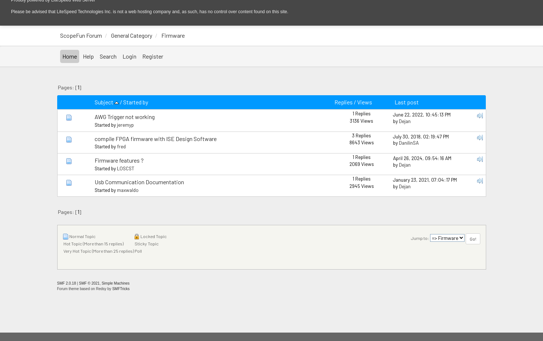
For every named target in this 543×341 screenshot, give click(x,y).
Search (108, 56)
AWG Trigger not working (125, 116)
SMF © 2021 (89, 283)
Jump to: (420, 238)
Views (364, 102)
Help (88, 56)
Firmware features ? (119, 160)
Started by (135, 102)
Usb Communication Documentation (139, 181)
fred (121, 146)
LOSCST (125, 168)
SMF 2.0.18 (66, 283)
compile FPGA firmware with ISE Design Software (156, 138)
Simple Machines (115, 283)
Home (69, 56)
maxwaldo (128, 190)
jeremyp (125, 125)
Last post (407, 102)
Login (129, 56)
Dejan (405, 121)
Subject (107, 102)
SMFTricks (120, 289)
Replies (343, 102)
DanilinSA (409, 143)
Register (152, 56)
